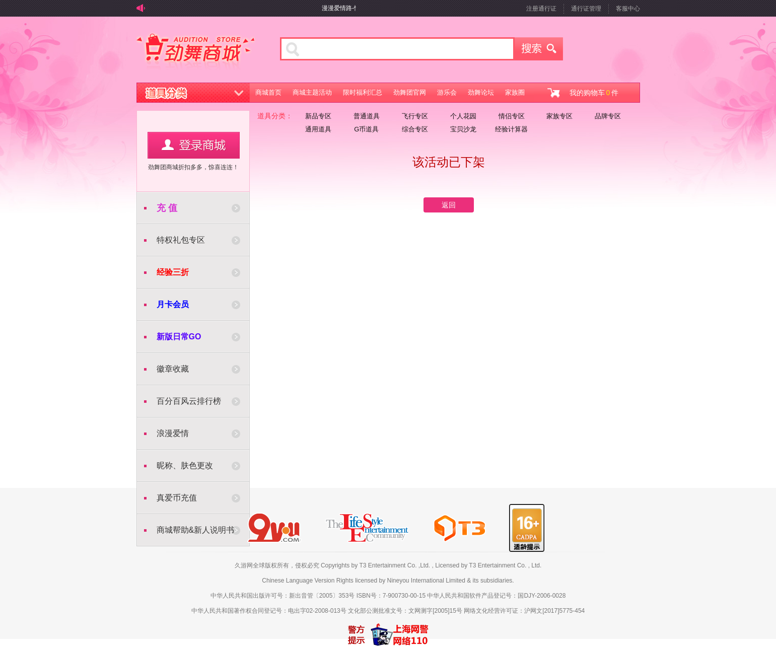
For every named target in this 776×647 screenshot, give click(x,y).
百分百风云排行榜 (189, 401)
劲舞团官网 (409, 92)
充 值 (167, 208)
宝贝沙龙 (463, 129)
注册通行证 (541, 8)
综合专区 (415, 129)
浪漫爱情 (173, 433)
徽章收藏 (173, 369)
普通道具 (367, 116)
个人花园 (463, 116)
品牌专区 (608, 116)
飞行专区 (415, 116)
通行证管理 (586, 8)
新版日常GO (179, 336)
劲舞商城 (195, 52)
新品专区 (318, 116)
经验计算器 (511, 129)
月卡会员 (173, 304)
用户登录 (194, 145)
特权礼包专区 (181, 240)
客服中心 (628, 8)
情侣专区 (512, 116)
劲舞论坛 (481, 92)
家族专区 (559, 116)
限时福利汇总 (362, 92)
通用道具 (318, 129)
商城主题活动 (312, 92)
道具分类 (193, 92)
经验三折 (173, 272)
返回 (449, 205)
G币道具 (366, 129)
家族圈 (515, 92)
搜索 (539, 48)
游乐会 (447, 92)
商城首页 (268, 92)
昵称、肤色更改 (185, 465)
